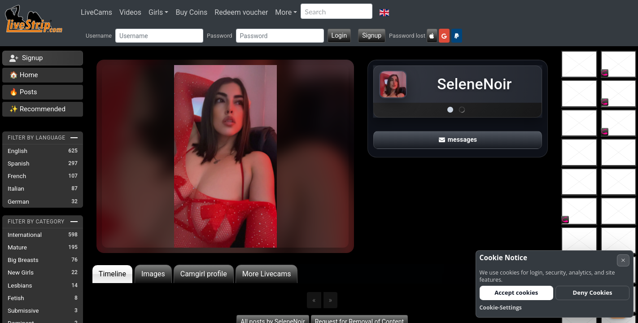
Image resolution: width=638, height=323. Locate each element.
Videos (130, 12)
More (283, 12)
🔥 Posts (23, 92)
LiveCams (96, 12)
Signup (371, 35)
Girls (156, 12)
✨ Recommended (37, 109)
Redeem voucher (241, 12)
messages (458, 136)
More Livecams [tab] (266, 274)
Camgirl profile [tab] (203, 274)
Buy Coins (191, 12)
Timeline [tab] (112, 274)
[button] (384, 13)
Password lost (407, 35)
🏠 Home (23, 75)
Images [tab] (153, 274)
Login (339, 35)
